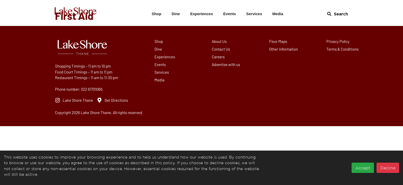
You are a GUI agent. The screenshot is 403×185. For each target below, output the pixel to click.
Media (277, 14)
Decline (387, 167)
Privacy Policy (338, 41)
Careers (218, 56)
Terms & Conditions (343, 49)
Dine (176, 14)
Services (254, 14)
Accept (362, 167)
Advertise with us (226, 64)
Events (229, 14)
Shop (156, 14)
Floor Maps (278, 41)
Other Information (283, 49)
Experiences (201, 14)
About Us (219, 41)
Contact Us (221, 49)
